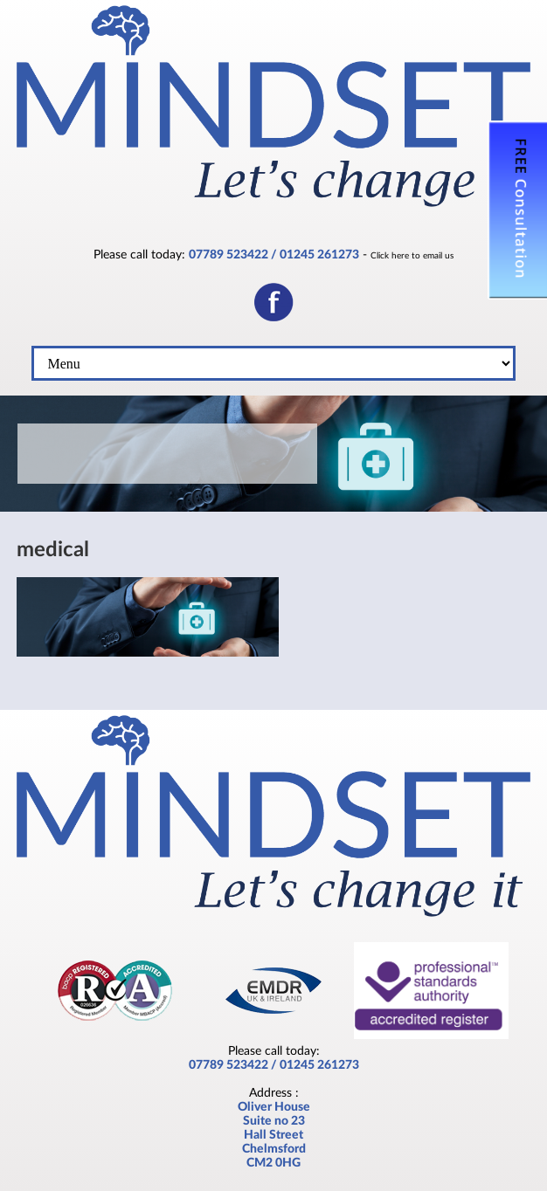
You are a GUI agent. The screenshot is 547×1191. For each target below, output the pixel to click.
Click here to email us (412, 255)
